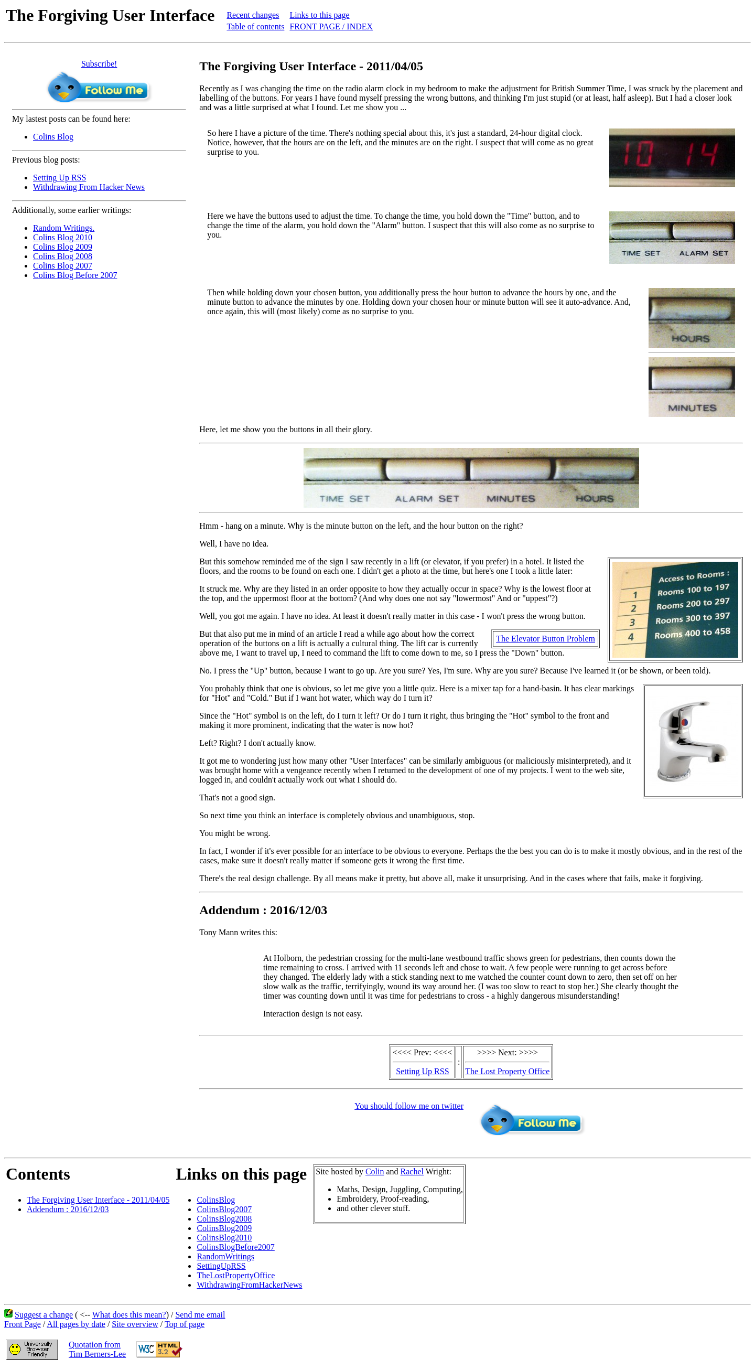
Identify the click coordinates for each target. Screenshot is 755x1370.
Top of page (184, 1324)
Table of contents (255, 26)
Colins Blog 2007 (62, 265)
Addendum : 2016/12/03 (68, 1209)
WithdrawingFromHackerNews (249, 1284)
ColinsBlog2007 (224, 1209)
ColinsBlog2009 (224, 1228)
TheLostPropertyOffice (236, 1275)
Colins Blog (53, 136)
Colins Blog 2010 (62, 237)
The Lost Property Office (507, 1071)
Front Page (22, 1324)
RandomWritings (225, 1256)
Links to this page (319, 14)
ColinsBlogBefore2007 (235, 1247)
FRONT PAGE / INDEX (331, 26)
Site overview (135, 1324)
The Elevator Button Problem (545, 638)
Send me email (200, 1314)
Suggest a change (44, 1314)
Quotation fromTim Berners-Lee (97, 1349)
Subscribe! (99, 63)
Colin (374, 1171)
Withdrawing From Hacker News (89, 187)
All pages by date (76, 1324)
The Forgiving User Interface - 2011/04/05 (98, 1199)
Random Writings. (63, 227)
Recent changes (252, 14)
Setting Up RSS (59, 177)
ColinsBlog (216, 1199)
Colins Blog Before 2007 (75, 275)
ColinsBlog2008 (224, 1218)
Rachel (412, 1171)
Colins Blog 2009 (62, 246)
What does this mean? (129, 1314)
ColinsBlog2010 (224, 1237)
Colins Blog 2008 (62, 256)
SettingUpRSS (221, 1265)
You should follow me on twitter (408, 1105)
